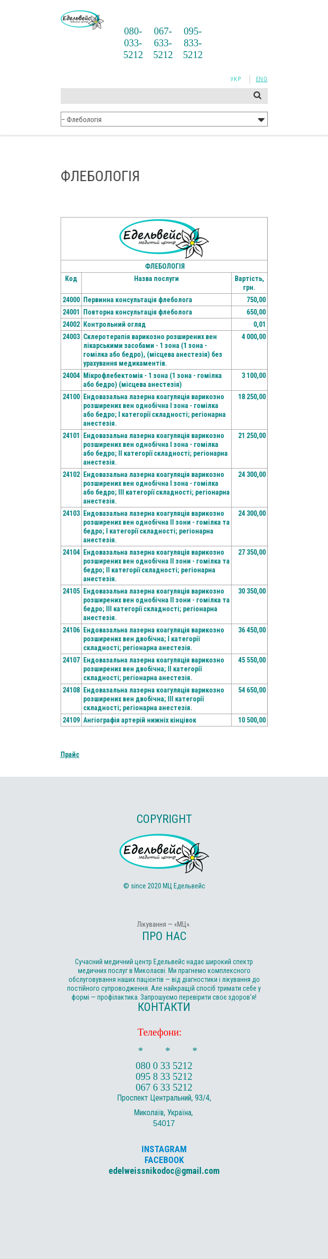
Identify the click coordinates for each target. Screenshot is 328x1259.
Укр (235, 79)
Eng (262, 79)
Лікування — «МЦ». (164, 924)
